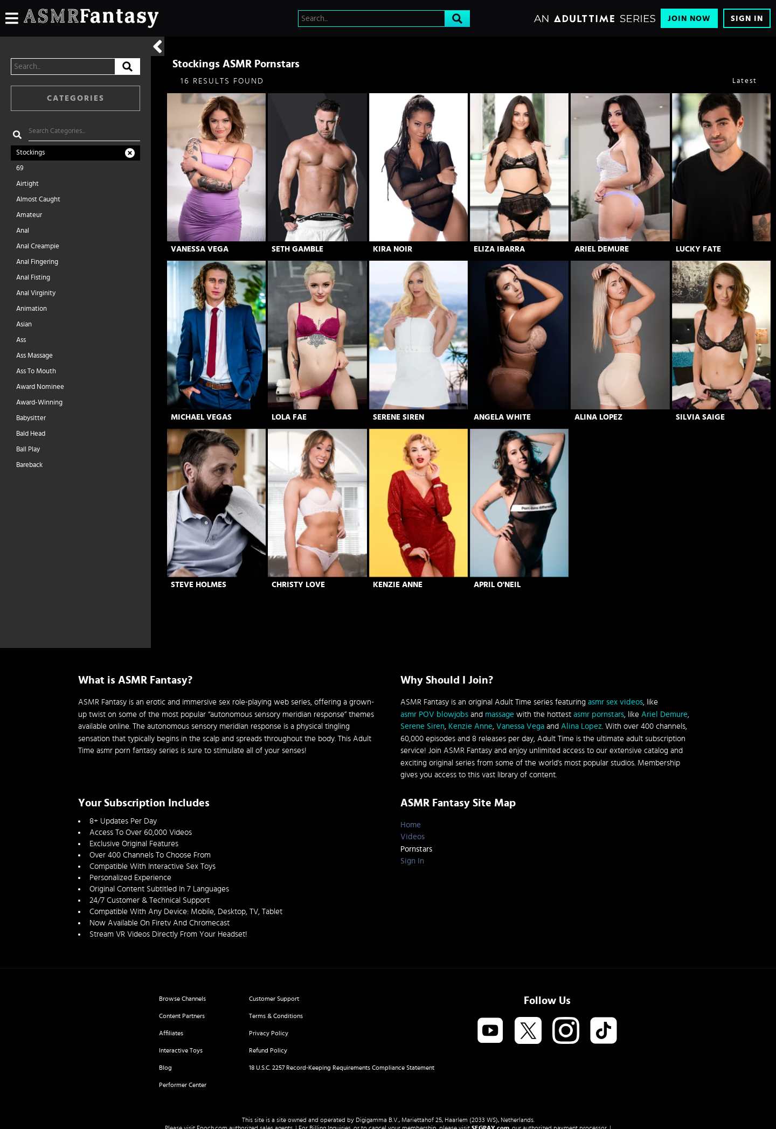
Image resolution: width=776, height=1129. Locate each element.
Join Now (689, 19)
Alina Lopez (598, 417)
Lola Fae (289, 417)
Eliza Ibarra (499, 249)
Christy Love (298, 585)
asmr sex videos (615, 702)
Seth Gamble (297, 249)
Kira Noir (392, 249)
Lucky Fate (698, 249)
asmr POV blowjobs (434, 714)
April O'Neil (497, 585)
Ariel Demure (601, 249)
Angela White (502, 417)
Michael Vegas (201, 417)
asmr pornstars (598, 714)
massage (499, 714)
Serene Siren (398, 417)
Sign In (747, 19)
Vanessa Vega (199, 249)
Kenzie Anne (397, 585)
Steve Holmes (198, 585)
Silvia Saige (700, 417)
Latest (744, 81)
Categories (76, 98)
